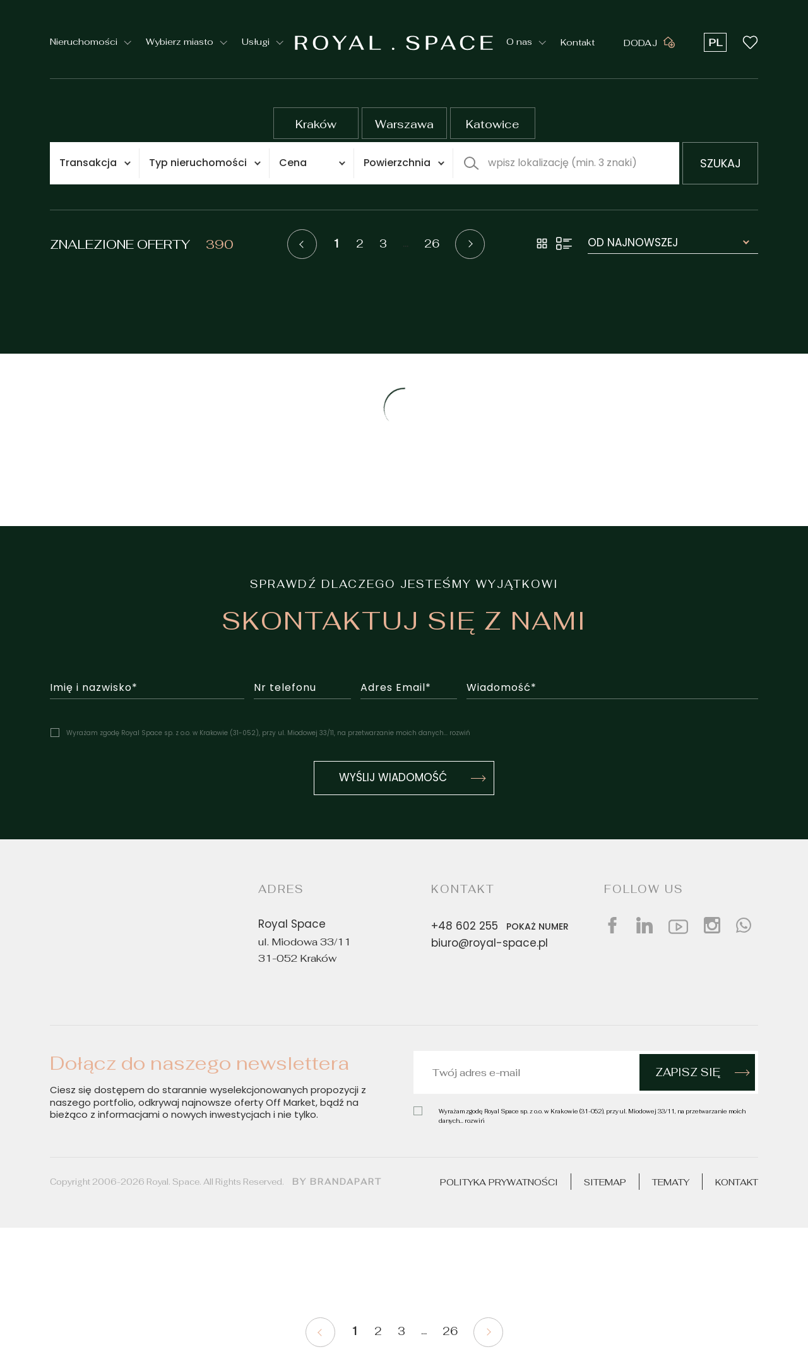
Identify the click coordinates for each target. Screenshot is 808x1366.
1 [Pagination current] (336, 244)
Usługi (256, 42)
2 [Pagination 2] (360, 244)
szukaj (720, 164)
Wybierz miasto (179, 42)
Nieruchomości (83, 42)
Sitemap (605, 1182)
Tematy (670, 1182)
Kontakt (578, 42)
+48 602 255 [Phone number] (502, 926)
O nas (519, 42)
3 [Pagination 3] (383, 244)
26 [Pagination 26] (431, 244)
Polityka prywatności (499, 1182)
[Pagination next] (470, 244)
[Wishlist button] (750, 42)
